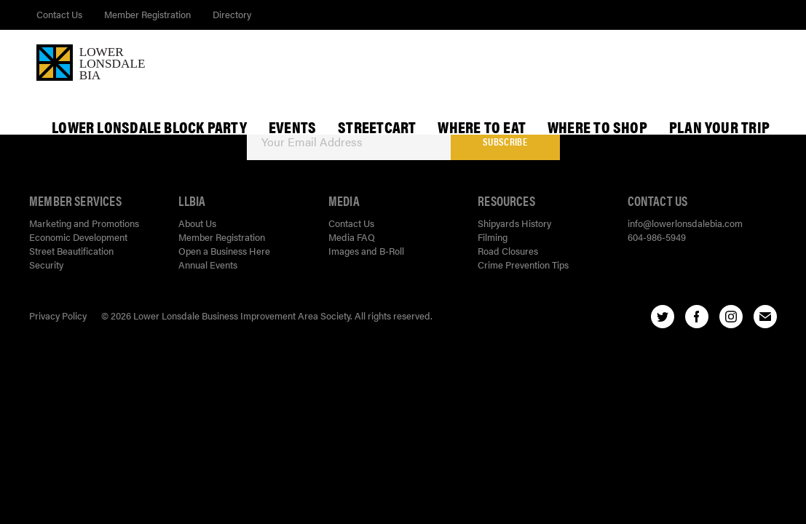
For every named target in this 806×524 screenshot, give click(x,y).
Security (46, 264)
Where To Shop (597, 127)
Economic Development (78, 237)
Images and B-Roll (366, 251)
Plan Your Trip (719, 127)
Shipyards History (514, 223)
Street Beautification (71, 251)
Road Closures (508, 251)
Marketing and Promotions (84, 223)
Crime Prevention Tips (523, 264)
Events (292, 127)
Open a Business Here (224, 251)
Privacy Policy (58, 315)
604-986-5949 (657, 237)
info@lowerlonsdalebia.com (685, 223)
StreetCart (377, 127)
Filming (492, 237)
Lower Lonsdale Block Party (149, 127)
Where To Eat (482, 127)
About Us (197, 223)
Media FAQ (351, 237)
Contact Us (59, 14)
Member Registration (147, 14)
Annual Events (207, 264)
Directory (232, 14)
